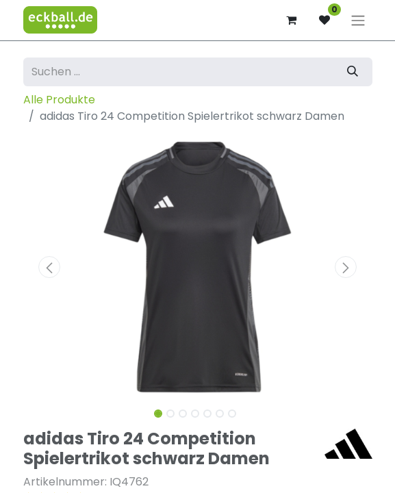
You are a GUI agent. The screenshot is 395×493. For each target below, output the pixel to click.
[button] (49, 267)
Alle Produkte (59, 100)
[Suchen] (352, 72)
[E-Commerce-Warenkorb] (291, 20)
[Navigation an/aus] (358, 20)
